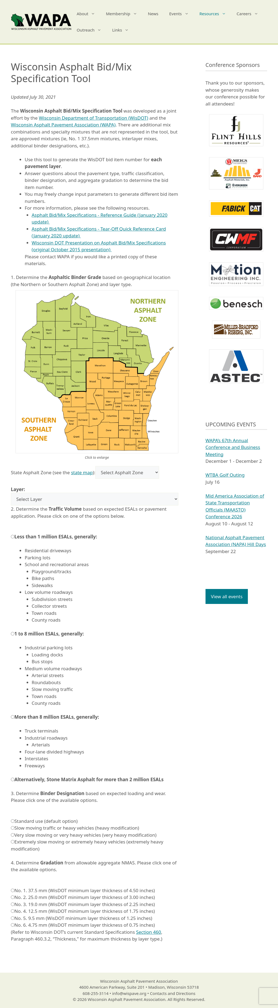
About (89, 13)
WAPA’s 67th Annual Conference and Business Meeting (233, 447)
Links (123, 30)
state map (82, 472)
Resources (215, 13)
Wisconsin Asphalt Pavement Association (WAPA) (63, 125)
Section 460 (148, 932)
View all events (227, 596)
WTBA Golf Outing (225, 475)
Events (181, 13)
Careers (250, 13)
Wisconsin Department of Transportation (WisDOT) (93, 118)
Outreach (92, 30)
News (153, 13)
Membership (124, 13)
